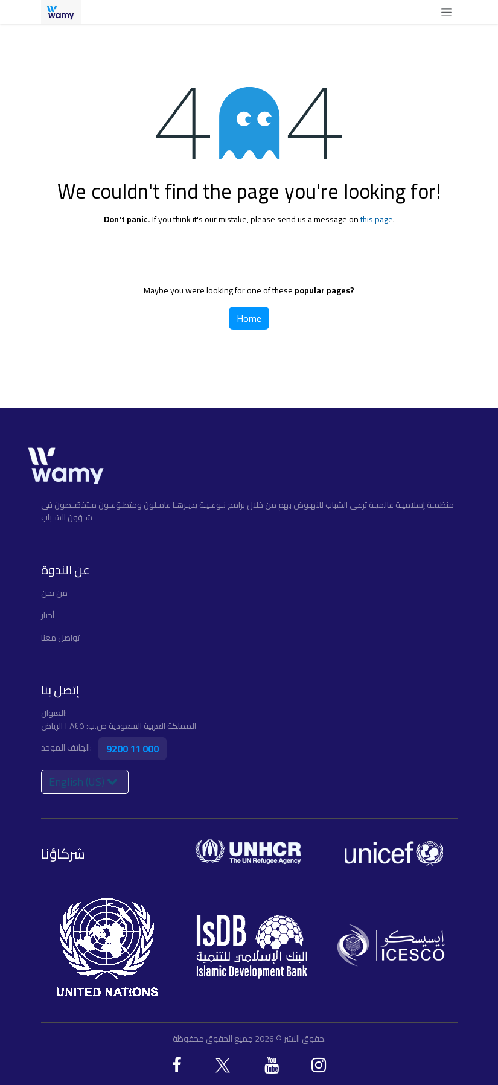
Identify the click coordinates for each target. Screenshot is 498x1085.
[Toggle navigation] (446, 12)
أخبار (47, 615)
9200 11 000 (132, 749)
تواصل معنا (60, 637)
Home (249, 318)
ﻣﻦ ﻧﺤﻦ (54, 593)
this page (376, 219)
